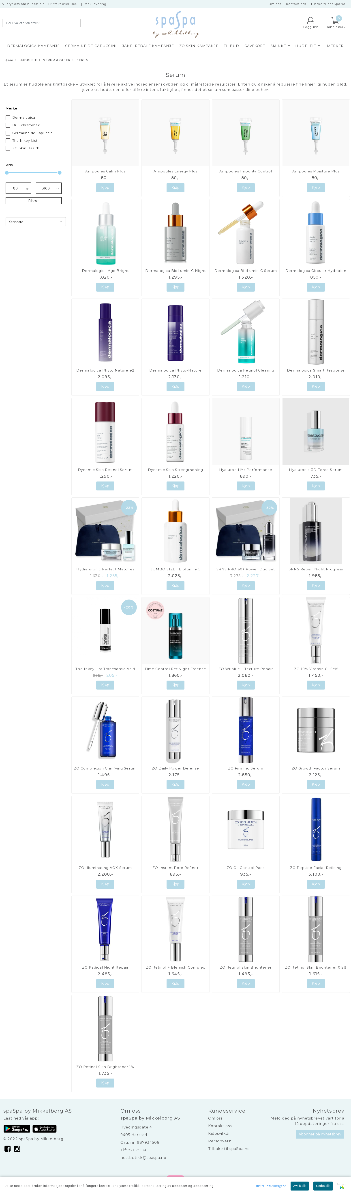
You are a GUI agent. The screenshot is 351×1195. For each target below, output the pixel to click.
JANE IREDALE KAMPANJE (148, 46)
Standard (16, 222)
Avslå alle (299, 1186)
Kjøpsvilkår (219, 1133)
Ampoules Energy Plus (175, 171)
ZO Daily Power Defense (175, 768)
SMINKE (279, 46)
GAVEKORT (254, 46)
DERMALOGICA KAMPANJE (33, 46)
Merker (335, 46)
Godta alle (323, 1186)
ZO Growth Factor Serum (316, 768)
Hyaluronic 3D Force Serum (316, 470)
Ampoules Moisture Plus (315, 171)
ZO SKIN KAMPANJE (199, 46)
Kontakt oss (296, 4)
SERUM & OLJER (55, 60)
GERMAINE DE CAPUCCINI (91, 46)
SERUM (81, 60)
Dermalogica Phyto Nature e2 (105, 370)
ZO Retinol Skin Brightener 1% (105, 1067)
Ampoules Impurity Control (245, 171)
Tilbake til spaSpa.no (328, 4)
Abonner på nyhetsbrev (320, 1134)
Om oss (274, 4)
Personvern (220, 1141)
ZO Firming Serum (245, 768)
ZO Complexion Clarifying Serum (105, 768)
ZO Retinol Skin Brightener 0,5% (316, 967)
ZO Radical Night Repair (105, 967)
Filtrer (33, 201)
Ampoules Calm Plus (105, 171)
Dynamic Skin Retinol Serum (105, 470)
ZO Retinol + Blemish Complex (175, 967)
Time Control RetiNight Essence (175, 669)
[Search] (41, 23)
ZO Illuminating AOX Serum (105, 868)
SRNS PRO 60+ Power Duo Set (245, 569)
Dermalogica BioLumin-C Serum (245, 271)
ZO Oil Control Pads (246, 868)
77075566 (137, 1150)
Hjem (8, 60)
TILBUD (231, 46)
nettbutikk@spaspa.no (143, 1158)
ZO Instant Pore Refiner (175, 868)
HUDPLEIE (306, 46)
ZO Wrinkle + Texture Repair (245, 669)
